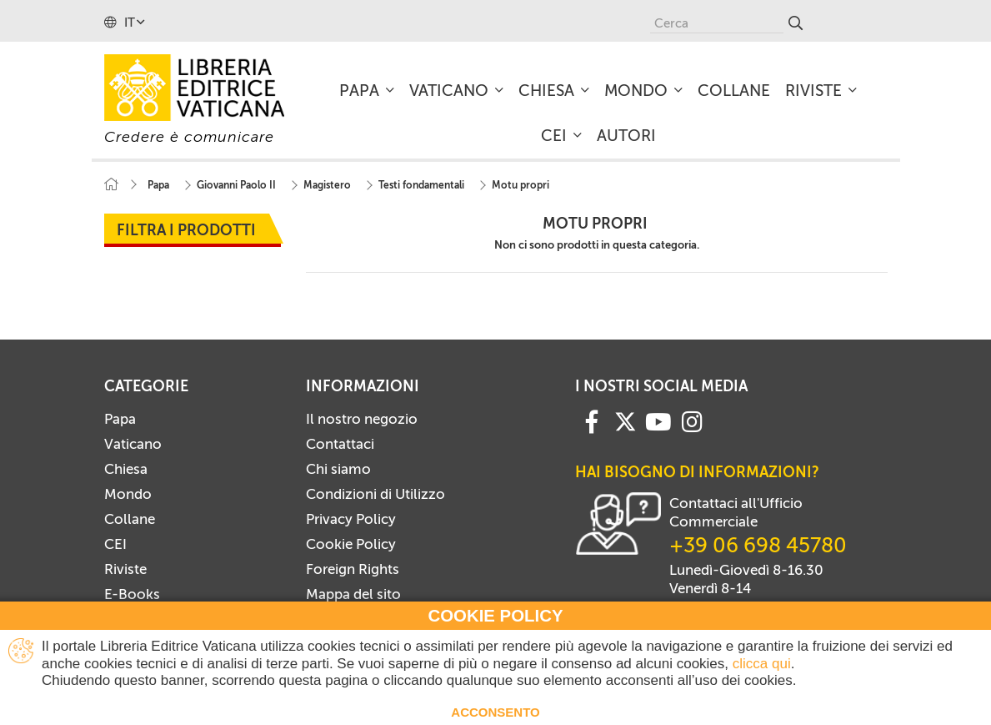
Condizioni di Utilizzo (375, 494)
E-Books (132, 594)
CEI (115, 544)
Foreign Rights (352, 569)
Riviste (125, 569)
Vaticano (133, 444)
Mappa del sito (353, 594)
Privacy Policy (351, 519)
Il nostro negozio (362, 418)
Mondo (128, 494)
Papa (120, 418)
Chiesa (126, 469)
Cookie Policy (351, 544)
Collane (129, 519)
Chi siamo (338, 469)
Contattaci (340, 444)
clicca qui (762, 664)
